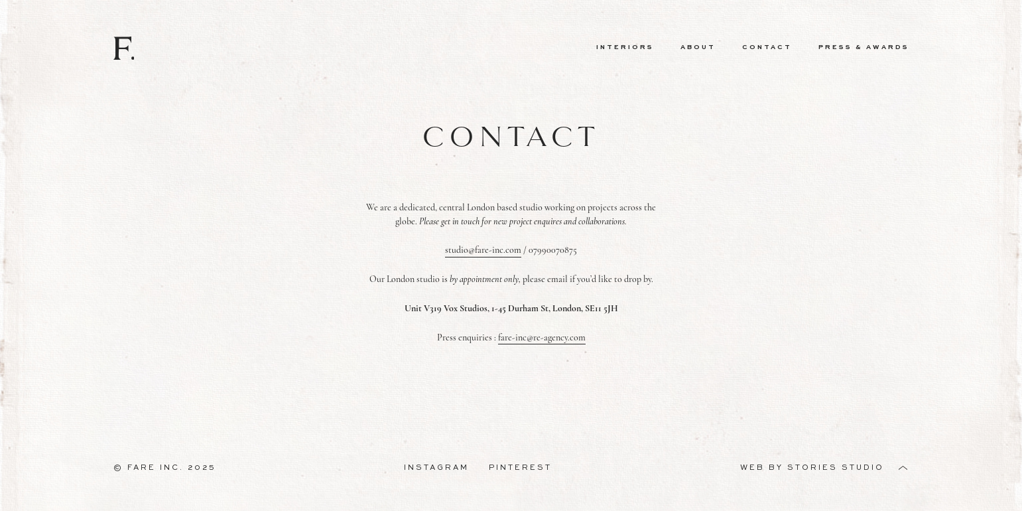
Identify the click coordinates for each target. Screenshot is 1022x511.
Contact (767, 47)
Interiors (625, 47)
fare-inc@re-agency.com (542, 337)
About (698, 47)
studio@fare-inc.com (483, 250)
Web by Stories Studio (812, 468)
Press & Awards (863, 47)
